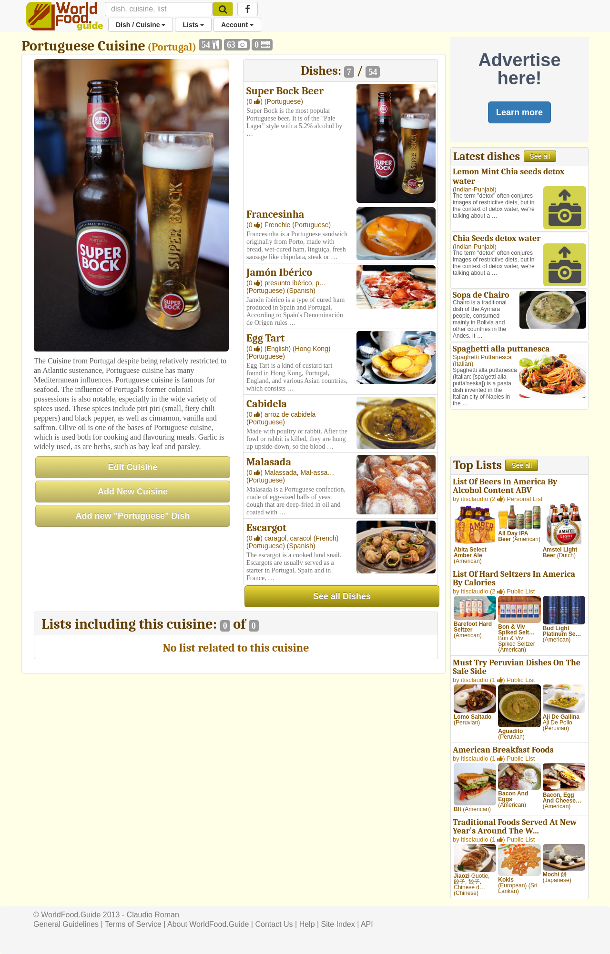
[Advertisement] (519, 434)
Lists (193, 25)
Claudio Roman (153, 915)
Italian (463, 363)
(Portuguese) (283, 101)
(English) (278, 348)
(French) (326, 538)
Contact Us (274, 924)
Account (237, 25)
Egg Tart (265, 338)
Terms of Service (133, 924)
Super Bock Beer (285, 91)
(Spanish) (301, 290)
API (367, 924)
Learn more (519, 112)
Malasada (268, 462)
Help (307, 924)
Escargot (266, 528)
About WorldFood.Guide (208, 924)
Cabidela (266, 404)
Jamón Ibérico (279, 272)
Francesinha (275, 214)
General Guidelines (66, 924)
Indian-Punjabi (474, 189)
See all (540, 156)
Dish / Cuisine (140, 25)
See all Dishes (342, 596)
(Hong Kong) (311, 348)
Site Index (338, 924)
